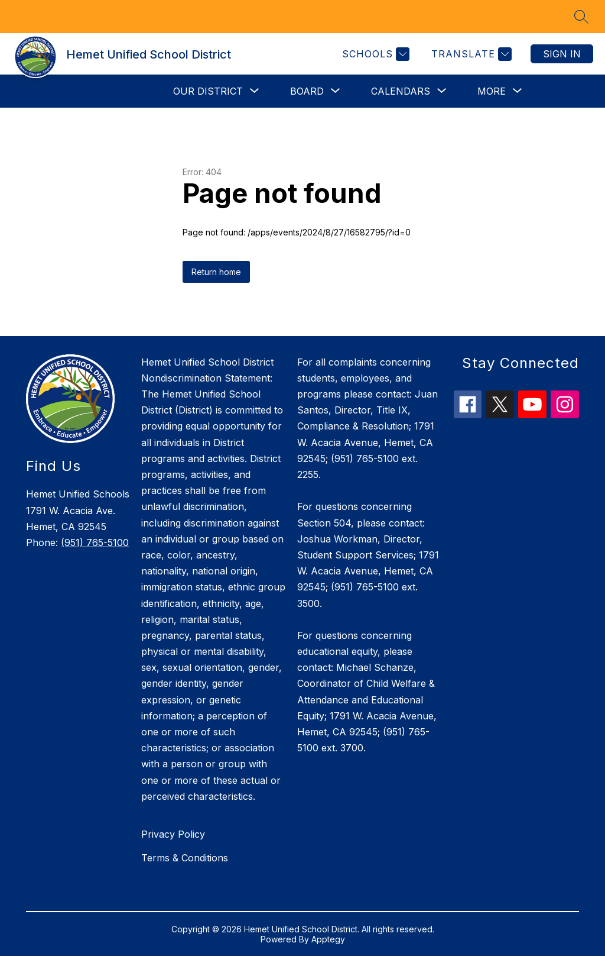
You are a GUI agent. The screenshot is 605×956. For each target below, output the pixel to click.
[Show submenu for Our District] (208, 91)
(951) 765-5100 (95, 542)
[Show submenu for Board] (307, 91)
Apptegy (328, 939)
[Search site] (581, 16)
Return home (216, 272)
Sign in (562, 54)
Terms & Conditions (184, 858)
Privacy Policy (173, 834)
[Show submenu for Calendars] (400, 91)
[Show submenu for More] (491, 91)
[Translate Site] (470, 54)
